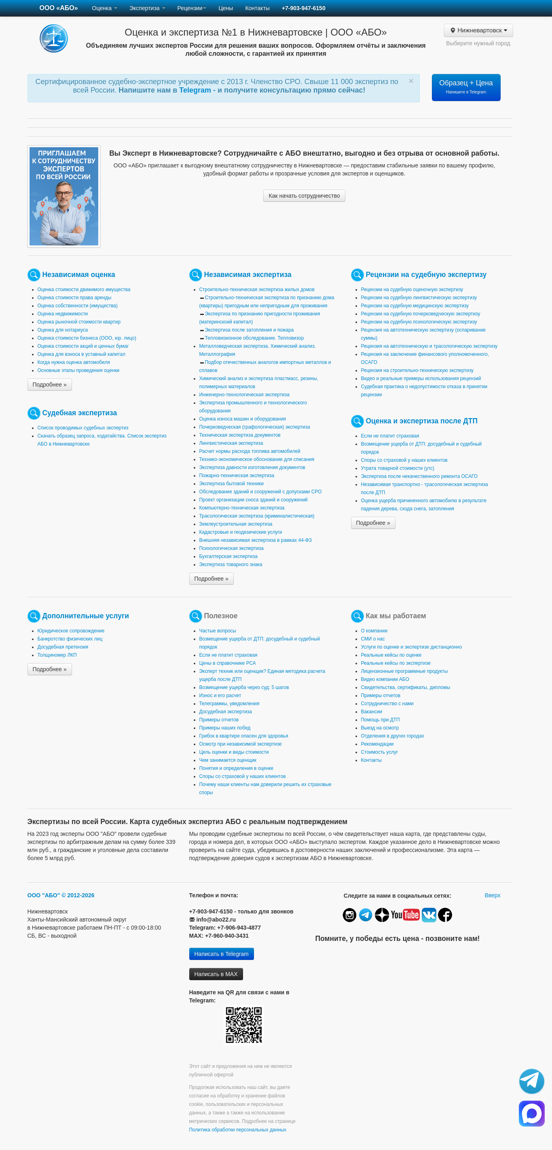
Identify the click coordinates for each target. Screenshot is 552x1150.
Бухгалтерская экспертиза (228, 556)
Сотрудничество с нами (387, 703)
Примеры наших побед (225, 728)
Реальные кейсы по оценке (391, 655)
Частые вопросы (217, 631)
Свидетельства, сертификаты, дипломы (405, 687)
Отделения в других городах (392, 736)
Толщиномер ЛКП (57, 655)
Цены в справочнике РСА (227, 663)
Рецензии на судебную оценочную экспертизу (412, 289)
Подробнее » (50, 384)
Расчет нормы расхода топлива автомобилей (249, 451)
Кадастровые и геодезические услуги (240, 532)
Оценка (104, 8)
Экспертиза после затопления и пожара (249, 330)
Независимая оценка (78, 275)
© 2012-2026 (77, 895)
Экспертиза (147, 8)
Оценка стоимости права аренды (75, 297)
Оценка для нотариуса (63, 330)
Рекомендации (377, 744)
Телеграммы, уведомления (229, 703)
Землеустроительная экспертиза (236, 524)
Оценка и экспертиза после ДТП (422, 421)
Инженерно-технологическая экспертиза (244, 394)
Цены (225, 8)
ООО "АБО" (43, 895)
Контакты (257, 8)
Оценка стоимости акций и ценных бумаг (83, 346)
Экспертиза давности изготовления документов (252, 467)
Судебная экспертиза (79, 413)
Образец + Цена (466, 86)
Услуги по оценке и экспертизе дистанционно (411, 647)
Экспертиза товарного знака (230, 564)
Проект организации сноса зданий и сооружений (253, 500)
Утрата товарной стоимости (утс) (397, 468)
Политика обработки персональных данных (238, 1130)
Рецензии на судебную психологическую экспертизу (419, 322)
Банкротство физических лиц (70, 639)
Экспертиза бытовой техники (231, 483)
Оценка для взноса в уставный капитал (81, 354)
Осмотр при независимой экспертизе (240, 744)
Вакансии (371, 712)
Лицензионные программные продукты (404, 671)
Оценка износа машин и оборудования (242, 419)
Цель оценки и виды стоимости (234, 752)
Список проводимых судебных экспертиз (83, 428)
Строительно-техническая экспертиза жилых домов (257, 289)
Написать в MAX (216, 974)
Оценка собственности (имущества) (78, 306)
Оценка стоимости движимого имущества (84, 289)
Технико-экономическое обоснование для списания (257, 459)
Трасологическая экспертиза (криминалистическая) (257, 516)
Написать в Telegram (222, 954)
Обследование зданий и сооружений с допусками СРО (260, 492)
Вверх (492, 895)
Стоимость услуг (379, 752)
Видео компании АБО (385, 679)
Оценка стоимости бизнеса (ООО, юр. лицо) (87, 338)
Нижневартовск (478, 30)
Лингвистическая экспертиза (231, 443)
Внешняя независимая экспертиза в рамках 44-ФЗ (255, 540)
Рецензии (192, 8)
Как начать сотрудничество (304, 195)
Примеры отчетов (219, 720)
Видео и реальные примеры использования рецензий (421, 378)
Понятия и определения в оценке (236, 768)
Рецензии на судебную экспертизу (426, 275)
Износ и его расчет (220, 695)
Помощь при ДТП (380, 720)
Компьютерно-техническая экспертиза (242, 508)
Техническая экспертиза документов (240, 435)
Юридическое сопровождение (71, 631)
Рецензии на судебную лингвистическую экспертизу (419, 297)
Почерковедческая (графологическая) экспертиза (254, 427)
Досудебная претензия (63, 647)
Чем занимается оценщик (227, 760)
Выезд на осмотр (380, 728)
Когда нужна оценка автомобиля (74, 362)
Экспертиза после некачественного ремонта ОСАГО (419, 476)
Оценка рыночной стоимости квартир (79, 322)
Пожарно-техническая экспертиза (237, 475)
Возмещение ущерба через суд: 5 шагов (244, 687)
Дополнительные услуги (85, 616)
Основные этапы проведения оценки (79, 370)
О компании (374, 631)
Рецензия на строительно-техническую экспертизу (417, 370)
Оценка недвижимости (63, 314)
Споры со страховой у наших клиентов (404, 460)
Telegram (196, 90)
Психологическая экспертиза (231, 548)
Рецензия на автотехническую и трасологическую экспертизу (429, 346)
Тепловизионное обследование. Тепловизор (254, 338)
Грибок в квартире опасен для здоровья (243, 736)
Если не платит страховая (390, 436)
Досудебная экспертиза (225, 712)
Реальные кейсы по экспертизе (396, 663)
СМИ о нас (373, 639)
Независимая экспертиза (247, 275)
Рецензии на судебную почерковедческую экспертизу (420, 314)
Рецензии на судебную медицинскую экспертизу (415, 306)
